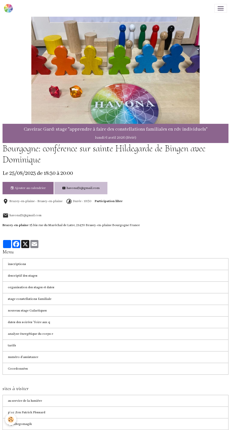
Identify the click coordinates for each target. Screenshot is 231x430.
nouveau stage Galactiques (27, 310)
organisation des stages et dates (31, 287)
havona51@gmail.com (81, 188)
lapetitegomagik (20, 424)
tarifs (12, 345)
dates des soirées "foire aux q (29, 322)
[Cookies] (10, 419)
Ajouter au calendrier (28, 188)
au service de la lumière (25, 401)
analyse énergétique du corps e (30, 334)
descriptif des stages (22, 276)
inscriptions (17, 264)
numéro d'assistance (23, 357)
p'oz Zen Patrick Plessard (26, 412)
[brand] (9, 8)
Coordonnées (18, 369)
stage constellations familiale (29, 299)
